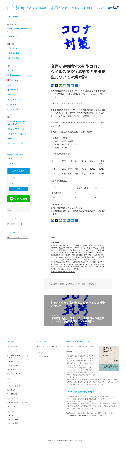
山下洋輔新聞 (12, 109)
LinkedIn (14, 90)
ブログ (10, 95)
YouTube (14, 80)
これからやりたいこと (16, 129)
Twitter (13, 70)
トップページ (12, 17)
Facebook (14, 85)
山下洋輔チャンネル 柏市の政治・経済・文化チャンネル (86, 415)
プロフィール (12, 36)
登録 (18, 189)
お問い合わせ (75, 8)
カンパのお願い (100, 8)
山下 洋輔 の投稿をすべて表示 (61, 271)
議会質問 (12, 139)
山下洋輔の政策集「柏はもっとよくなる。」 (17, 123)
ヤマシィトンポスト (15, 100)
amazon (69, 351)
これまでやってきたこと (16, 134)
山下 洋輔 (71, 284)
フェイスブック (11, 163)
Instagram (15, 75)
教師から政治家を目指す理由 (17, 30)
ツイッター (10, 159)
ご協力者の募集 (87, 8)
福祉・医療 (82, 284)
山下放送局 (11, 104)
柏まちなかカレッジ (15, 144)
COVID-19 (92, 284)
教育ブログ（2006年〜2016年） (16, 155)
